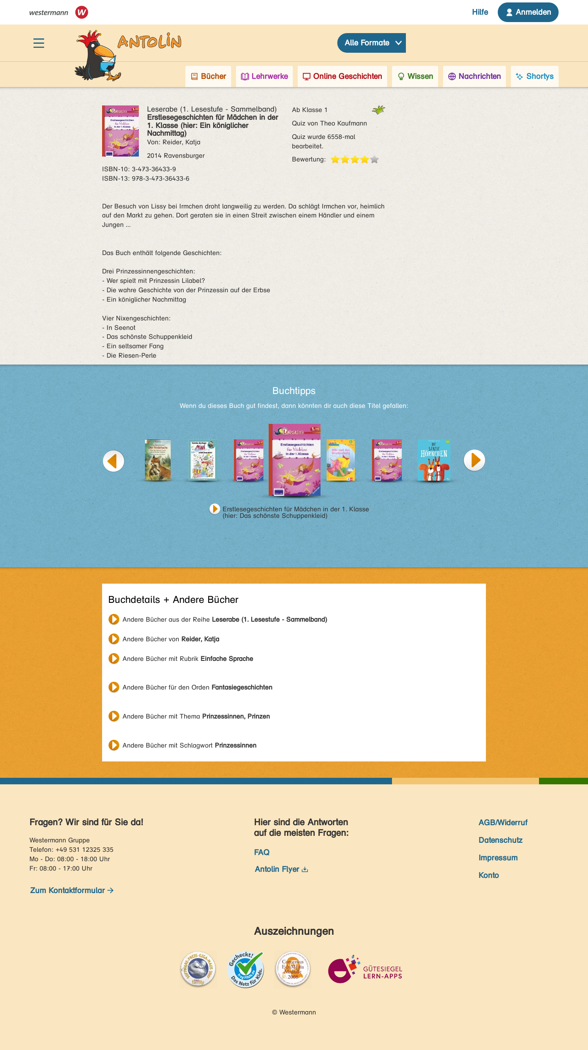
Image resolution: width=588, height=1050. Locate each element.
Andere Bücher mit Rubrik (187, 659)
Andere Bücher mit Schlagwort (189, 745)
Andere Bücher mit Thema (196, 716)
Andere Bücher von (170, 639)
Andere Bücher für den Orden (197, 687)
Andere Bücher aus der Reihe (224, 619)
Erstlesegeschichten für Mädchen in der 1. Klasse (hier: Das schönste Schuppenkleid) (296, 510)
